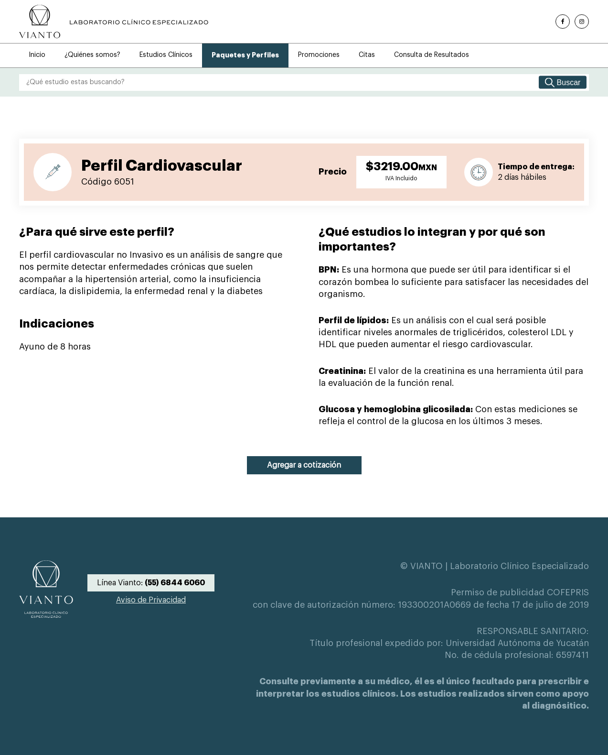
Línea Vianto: (151, 583)
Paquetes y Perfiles (245, 55)
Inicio (37, 55)
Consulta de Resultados (431, 55)
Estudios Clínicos (165, 55)
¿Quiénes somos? (92, 55)
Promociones (319, 55)
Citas (367, 55)
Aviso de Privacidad (151, 600)
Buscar (569, 82)
